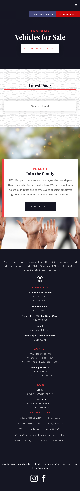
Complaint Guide (51, 464)
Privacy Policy (67, 464)
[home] (11, 4)
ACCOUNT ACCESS (68, 14)
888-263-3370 (40, 320)
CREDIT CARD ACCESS (43, 14)
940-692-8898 (40, 296)
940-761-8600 (40, 310)
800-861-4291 (40, 300)
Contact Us (39, 206)
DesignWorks (41, 468)
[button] (76, 5)
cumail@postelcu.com (40, 329)
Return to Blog (38, 48)
